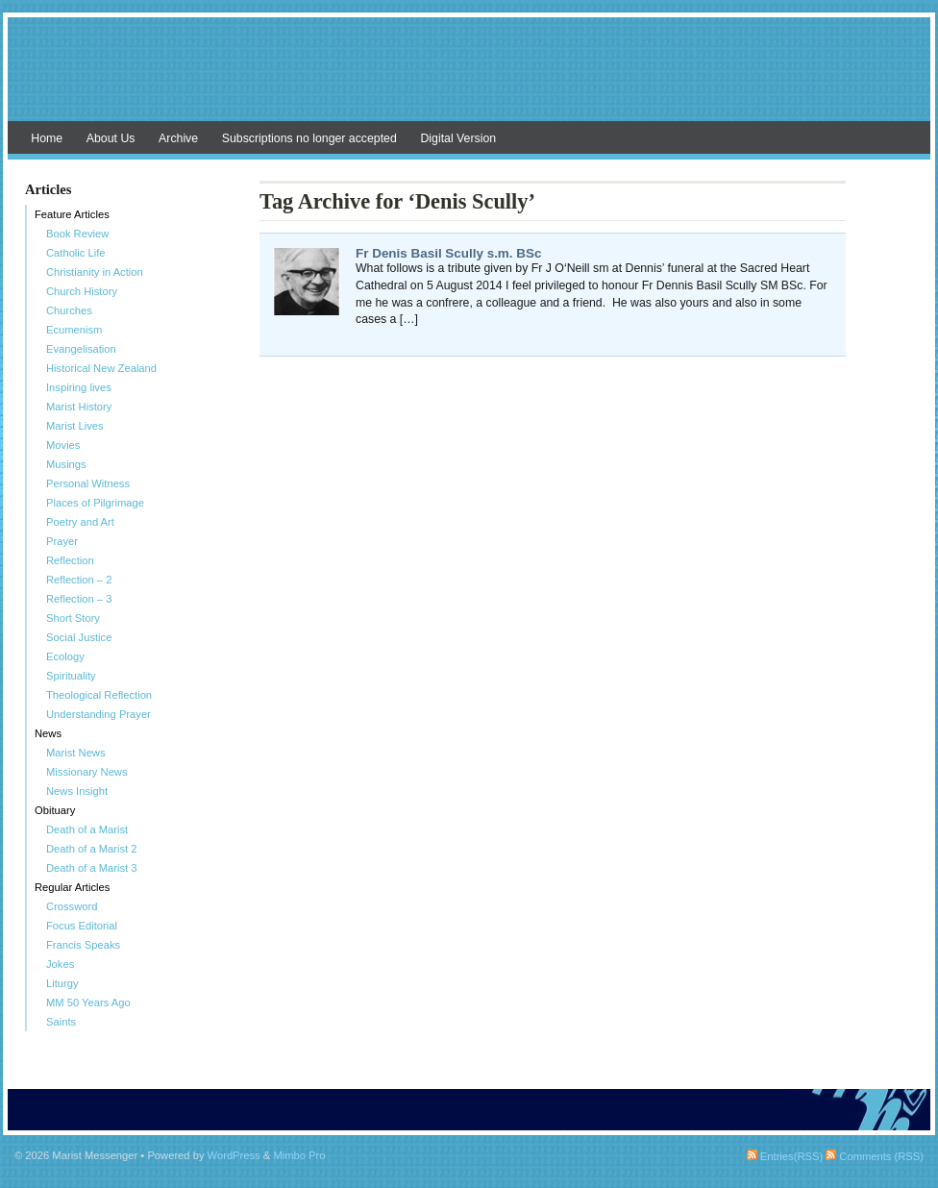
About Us (111, 138)
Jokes (60, 964)
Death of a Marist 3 (91, 868)
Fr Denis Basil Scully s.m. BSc (448, 253)
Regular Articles (72, 887)
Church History (81, 291)
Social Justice (78, 637)
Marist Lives (75, 426)
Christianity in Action (94, 272)
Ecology (65, 656)
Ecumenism (74, 329)
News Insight (77, 791)
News (48, 733)
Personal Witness (88, 483)
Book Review (77, 233)
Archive (178, 138)
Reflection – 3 (78, 599)
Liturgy (62, 983)
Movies (63, 445)
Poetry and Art (80, 522)
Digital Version (458, 138)
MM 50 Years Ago (88, 1002)
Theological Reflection (99, 695)
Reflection (70, 560)
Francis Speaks (83, 945)
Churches (69, 310)
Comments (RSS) (875, 1156)
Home (46, 138)
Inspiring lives (78, 387)
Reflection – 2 (78, 579)
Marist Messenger (469, 78)
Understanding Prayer (98, 714)
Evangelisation (81, 349)
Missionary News (87, 772)
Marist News (76, 752)
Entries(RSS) (785, 1156)
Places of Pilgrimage (95, 502)
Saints (61, 1021)
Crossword (71, 906)
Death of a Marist (87, 829)
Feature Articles (72, 214)
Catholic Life (76, 253)
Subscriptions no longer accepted (309, 138)
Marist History (78, 406)
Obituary (55, 810)
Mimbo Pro (299, 1155)
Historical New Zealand (101, 368)
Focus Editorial (81, 925)
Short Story (73, 618)
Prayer (62, 541)
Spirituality (71, 675)
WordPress (234, 1155)
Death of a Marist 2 (91, 848)
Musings (66, 464)
